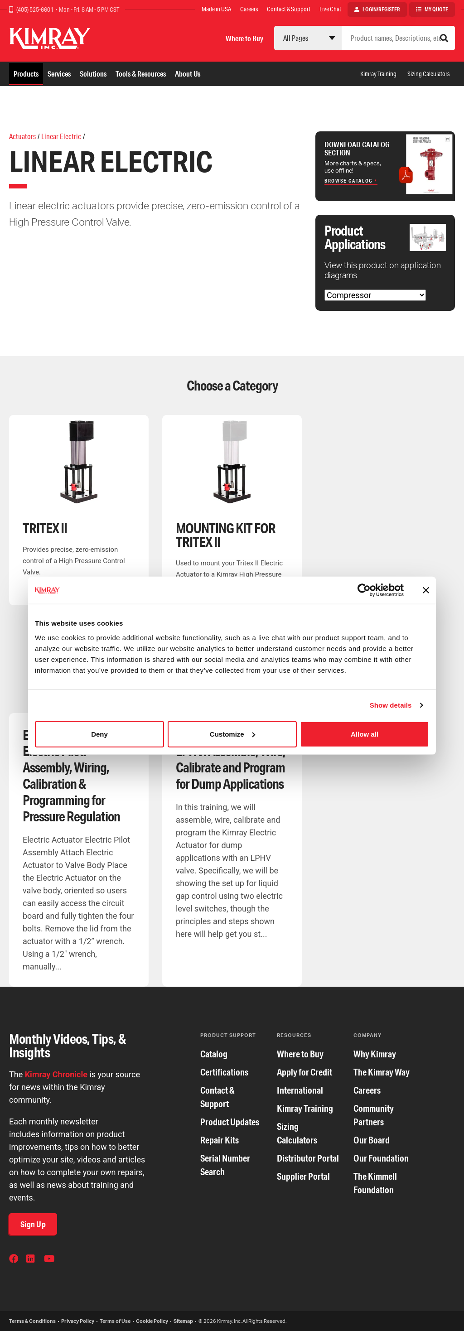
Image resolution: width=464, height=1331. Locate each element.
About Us (187, 73)
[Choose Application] (375, 295)
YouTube (49, 1259)
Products (26, 73)
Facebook (14, 1259)
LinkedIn (31, 1259)
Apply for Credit (304, 1072)
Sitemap (183, 1321)
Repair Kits (219, 1140)
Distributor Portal (308, 1158)
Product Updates (229, 1122)
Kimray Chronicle (56, 1074)
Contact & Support (288, 9)
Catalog (213, 1054)
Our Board (371, 1140)
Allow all (364, 734)
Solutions (93, 73)
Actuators (22, 136)
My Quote (436, 9)
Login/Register (381, 9)
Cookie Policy (152, 1321)
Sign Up (33, 1224)
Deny (99, 734)
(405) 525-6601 (35, 9)
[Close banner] (426, 590)
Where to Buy (244, 38)
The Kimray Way (381, 1072)
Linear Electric (61, 136)
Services (59, 73)
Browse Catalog (348, 180)
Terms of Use (115, 1321)
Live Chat (330, 9)
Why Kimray (374, 1054)
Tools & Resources (141, 73)
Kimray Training (378, 74)
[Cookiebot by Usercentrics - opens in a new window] (364, 590)
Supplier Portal (303, 1176)
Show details (391, 705)
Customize (232, 734)
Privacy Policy (77, 1321)
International (300, 1090)
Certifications (224, 1072)
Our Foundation (381, 1158)
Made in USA (216, 9)
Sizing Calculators (428, 74)
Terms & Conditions (32, 1321)
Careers (249, 9)
